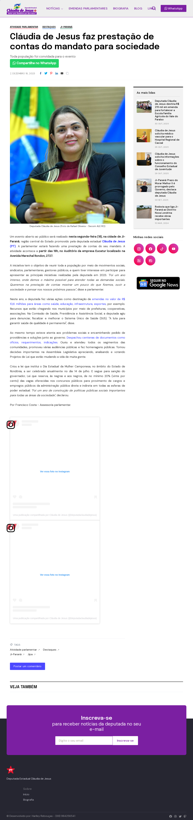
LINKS (152, 8)
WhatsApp (174, 8)
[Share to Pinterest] (51, 73)
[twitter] (179, 816)
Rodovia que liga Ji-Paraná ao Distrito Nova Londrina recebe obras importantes (166, 213)
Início (26, 794)
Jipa (31, 654)
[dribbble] (175, 816)
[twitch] (184, 816)
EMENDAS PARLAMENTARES (88, 8)
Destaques (49, 27)
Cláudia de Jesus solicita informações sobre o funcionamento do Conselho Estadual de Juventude (167, 161)
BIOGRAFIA (121, 8)
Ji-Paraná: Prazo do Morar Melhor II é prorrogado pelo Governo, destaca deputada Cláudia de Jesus (166, 188)
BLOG (138, 8)
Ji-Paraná (66, 27)
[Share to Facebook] (40, 73)
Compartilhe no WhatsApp (34, 63)
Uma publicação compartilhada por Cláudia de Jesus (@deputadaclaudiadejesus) (55, 515)
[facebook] (170, 816)
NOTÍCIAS (53, 8)
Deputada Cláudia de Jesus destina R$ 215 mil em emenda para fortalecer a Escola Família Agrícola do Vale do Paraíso (167, 110)
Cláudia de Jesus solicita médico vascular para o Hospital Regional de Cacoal (167, 137)
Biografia (28, 799)
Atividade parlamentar (24, 27)
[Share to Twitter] (45, 73)
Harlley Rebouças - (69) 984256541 (53, 816)
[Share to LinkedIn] (56, 73)
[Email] (61, 73)
